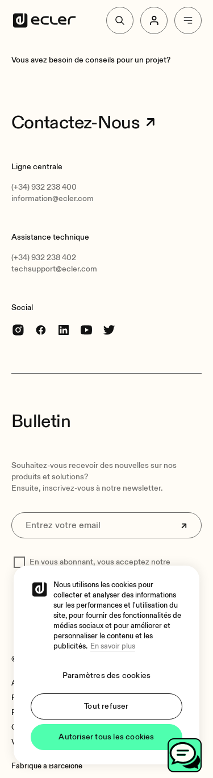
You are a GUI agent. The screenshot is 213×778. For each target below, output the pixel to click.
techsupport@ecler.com (54, 269)
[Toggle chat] (185, 755)
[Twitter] (109, 330)
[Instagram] (18, 330)
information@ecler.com (52, 198)
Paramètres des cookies (106, 675)
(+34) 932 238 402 (43, 257)
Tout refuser (106, 706)
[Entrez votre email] (106, 525)
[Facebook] (41, 330)
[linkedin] (63, 330)
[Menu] (188, 20)
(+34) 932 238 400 (44, 187)
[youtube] (86, 330)
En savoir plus (112, 646)
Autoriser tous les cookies (106, 737)
